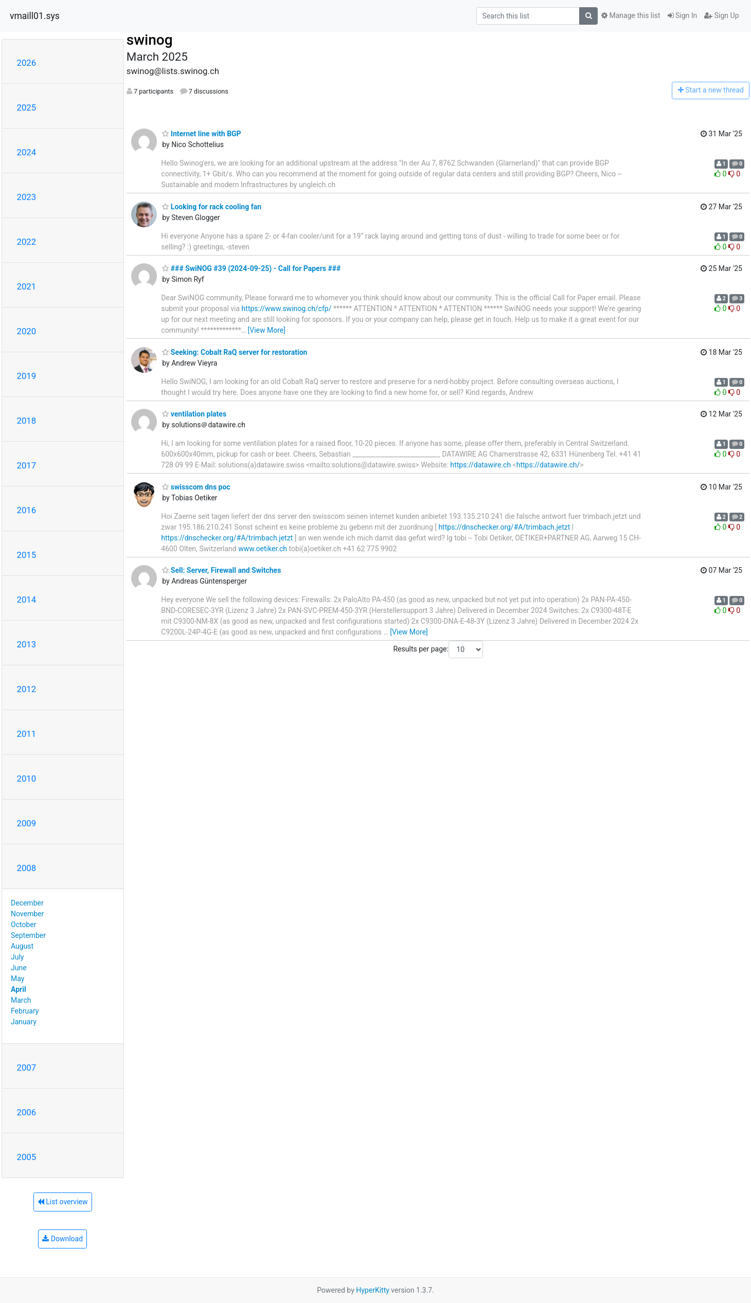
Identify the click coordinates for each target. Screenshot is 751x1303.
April (18, 989)
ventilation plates (194, 414)
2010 (27, 778)
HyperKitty (372, 1290)
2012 (27, 689)
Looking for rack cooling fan (211, 207)
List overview (63, 1202)
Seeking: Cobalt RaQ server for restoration (234, 352)
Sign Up (721, 15)
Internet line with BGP (201, 134)
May (17, 978)
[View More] (266, 330)
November (27, 914)
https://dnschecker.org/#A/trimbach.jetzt (504, 527)
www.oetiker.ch (262, 549)
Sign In (683, 15)
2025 (27, 107)
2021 (27, 286)
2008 (27, 868)
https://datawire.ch (480, 465)
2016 (27, 510)
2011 (27, 734)
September (28, 935)
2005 (27, 1157)
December (27, 903)
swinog (150, 39)
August (22, 946)
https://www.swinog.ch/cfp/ (287, 308)
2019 (27, 376)
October (23, 924)
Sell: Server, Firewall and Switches (221, 570)
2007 (27, 1067)
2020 (27, 331)
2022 (27, 242)
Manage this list (630, 15)
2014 (27, 599)
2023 (27, 197)
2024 (27, 152)
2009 (27, 823)
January (24, 1022)
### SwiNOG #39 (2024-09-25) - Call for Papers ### (251, 268)
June (19, 968)
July (17, 957)
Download (62, 1239)
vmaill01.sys (35, 16)
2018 (27, 420)
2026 (27, 63)
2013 (27, 644)
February (25, 1011)
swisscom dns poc (196, 487)
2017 (27, 465)
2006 (27, 1112)
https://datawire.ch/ (548, 465)
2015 (27, 555)
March (21, 1000)
